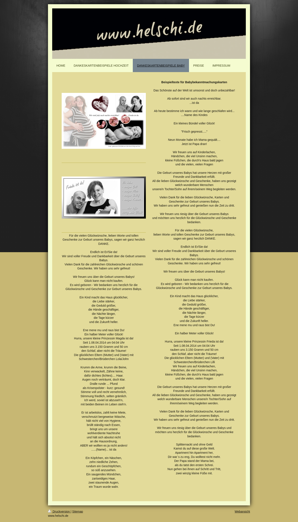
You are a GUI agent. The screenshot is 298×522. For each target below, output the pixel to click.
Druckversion (59, 511)
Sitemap (77, 511)
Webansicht (242, 511)
